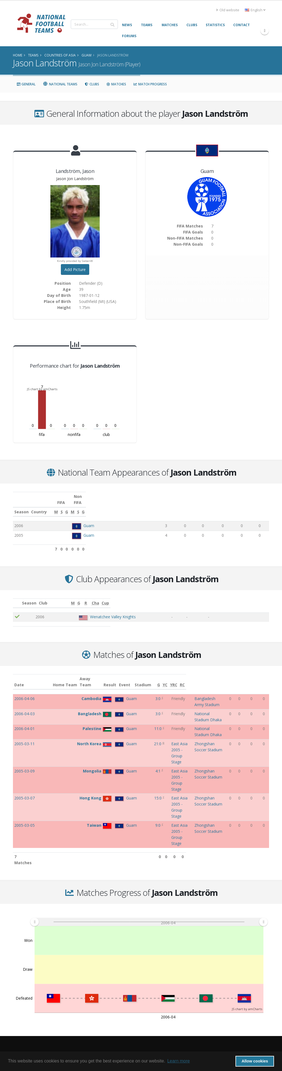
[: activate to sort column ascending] (21, 597)
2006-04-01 (24, 711)
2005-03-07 (24, 740)
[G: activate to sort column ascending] (199, 506)
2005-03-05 (24, 749)
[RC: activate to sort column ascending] (265, 675)
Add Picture (75, 269)
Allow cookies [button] (255, 1061)
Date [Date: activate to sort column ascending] (19, 678)
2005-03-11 (24, 721)
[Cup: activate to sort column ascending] (259, 597)
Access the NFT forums (101, 987)
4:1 (120, 730)
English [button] (255, 10)
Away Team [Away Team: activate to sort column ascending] (94, 675)
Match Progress (150, 84)
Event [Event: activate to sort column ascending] (136, 678)
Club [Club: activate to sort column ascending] (68, 597)
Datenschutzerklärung (101, 1011)
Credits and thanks (98, 995)
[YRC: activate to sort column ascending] (256, 675)
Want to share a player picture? (108, 1003)
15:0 (120, 740)
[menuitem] (148, 823)
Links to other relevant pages (106, 971)
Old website (227, 10)
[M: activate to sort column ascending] (167, 506)
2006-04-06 (24, 692)
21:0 (120, 721)
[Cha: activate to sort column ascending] (240, 597)
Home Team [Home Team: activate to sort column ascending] (74, 678)
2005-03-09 (24, 730)
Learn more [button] (178, 1061)
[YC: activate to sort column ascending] (247, 675)
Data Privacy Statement (101, 1019)
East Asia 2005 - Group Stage (157, 721)
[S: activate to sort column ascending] (184, 506)
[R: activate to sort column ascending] (221, 597)
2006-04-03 (24, 702)
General (26, 84)
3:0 (120, 692)
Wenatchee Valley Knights (99, 610)
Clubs (92, 84)
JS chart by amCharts (42, 389)
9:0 (120, 749)
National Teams (60, 84)
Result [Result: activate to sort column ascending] (121, 678)
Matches (116, 84)
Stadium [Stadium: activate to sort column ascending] (194, 678)
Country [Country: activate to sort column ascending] (80, 505)
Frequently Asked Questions (106, 979)
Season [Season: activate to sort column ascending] (21, 505)
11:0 (120, 711)
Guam (89, 519)
